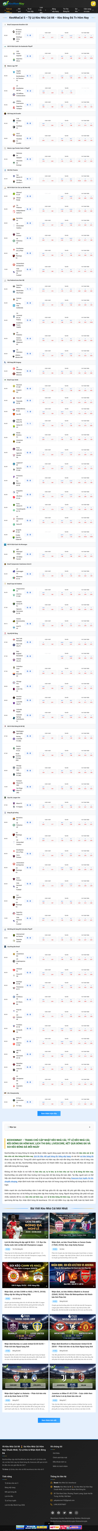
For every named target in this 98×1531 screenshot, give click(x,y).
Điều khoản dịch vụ (59, 1462)
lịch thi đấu (38, 1156)
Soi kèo (77, 10)
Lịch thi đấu (42, 10)
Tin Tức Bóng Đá (66, 10)
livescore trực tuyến (82, 1178)
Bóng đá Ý (16, 1400)
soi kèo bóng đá (86, 1156)
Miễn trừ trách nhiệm (60, 1466)
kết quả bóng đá (51, 1156)
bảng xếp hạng (64, 1156)
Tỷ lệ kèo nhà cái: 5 (11, 1483)
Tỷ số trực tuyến (10, 1500)
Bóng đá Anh (64, 1301)
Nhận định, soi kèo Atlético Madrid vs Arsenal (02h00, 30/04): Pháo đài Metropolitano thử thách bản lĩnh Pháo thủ (72, 1294)
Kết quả (18, 10)
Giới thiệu (56, 1453)
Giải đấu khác (17, 1298)
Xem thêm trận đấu (49, 1113)
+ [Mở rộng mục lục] (89, 1127)
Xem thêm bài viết (49, 1420)
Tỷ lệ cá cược (8, 10)
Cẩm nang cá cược (88, 10)
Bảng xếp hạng (55, 10)
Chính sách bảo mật (60, 1457)
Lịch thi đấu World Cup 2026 (15, 1505)
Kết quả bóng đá (10, 1492)
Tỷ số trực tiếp (29, 10)
